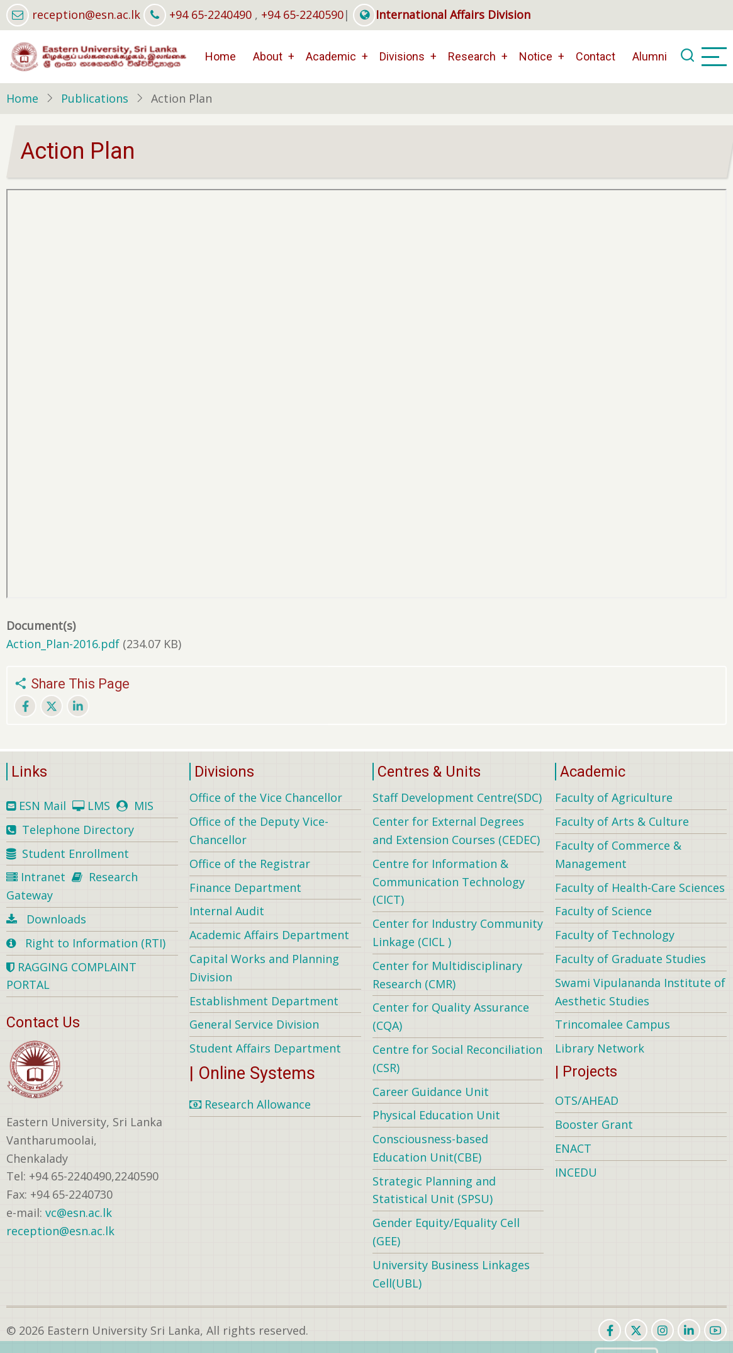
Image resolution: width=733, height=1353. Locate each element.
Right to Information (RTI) (95, 943)
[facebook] (609, 1330)
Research (472, 56)
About (268, 56)
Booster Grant (594, 1124)
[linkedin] (689, 1330)
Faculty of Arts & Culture (622, 821)
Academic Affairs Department (269, 934)
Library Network (599, 1048)
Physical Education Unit (436, 1114)
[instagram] (662, 1330)
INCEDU (576, 1172)
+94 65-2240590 (302, 14)
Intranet (43, 876)
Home (220, 56)
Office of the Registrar (249, 863)
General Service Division (254, 1024)
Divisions (402, 56)
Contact (595, 56)
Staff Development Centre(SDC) (457, 797)
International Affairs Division (441, 14)
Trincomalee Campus (612, 1024)
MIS (144, 805)
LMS (98, 805)
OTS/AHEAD (586, 1100)
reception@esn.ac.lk (86, 14)
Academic (331, 56)
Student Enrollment (75, 853)
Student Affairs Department (265, 1048)
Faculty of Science (603, 910)
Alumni (649, 56)
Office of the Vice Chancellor (265, 797)
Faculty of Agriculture (614, 797)
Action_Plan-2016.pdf (63, 643)
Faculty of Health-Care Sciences (640, 887)
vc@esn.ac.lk (78, 1212)
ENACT (573, 1148)
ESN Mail (42, 805)
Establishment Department (264, 1000)
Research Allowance (250, 1104)
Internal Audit (226, 910)
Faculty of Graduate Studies (630, 958)
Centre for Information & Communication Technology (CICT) (448, 882)
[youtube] (715, 1330)
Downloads (56, 919)
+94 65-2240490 (210, 14)
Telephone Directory (78, 829)
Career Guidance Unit (430, 1091)
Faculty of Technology (614, 934)
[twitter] (636, 1330)
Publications (94, 98)
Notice (535, 56)
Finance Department (245, 887)
